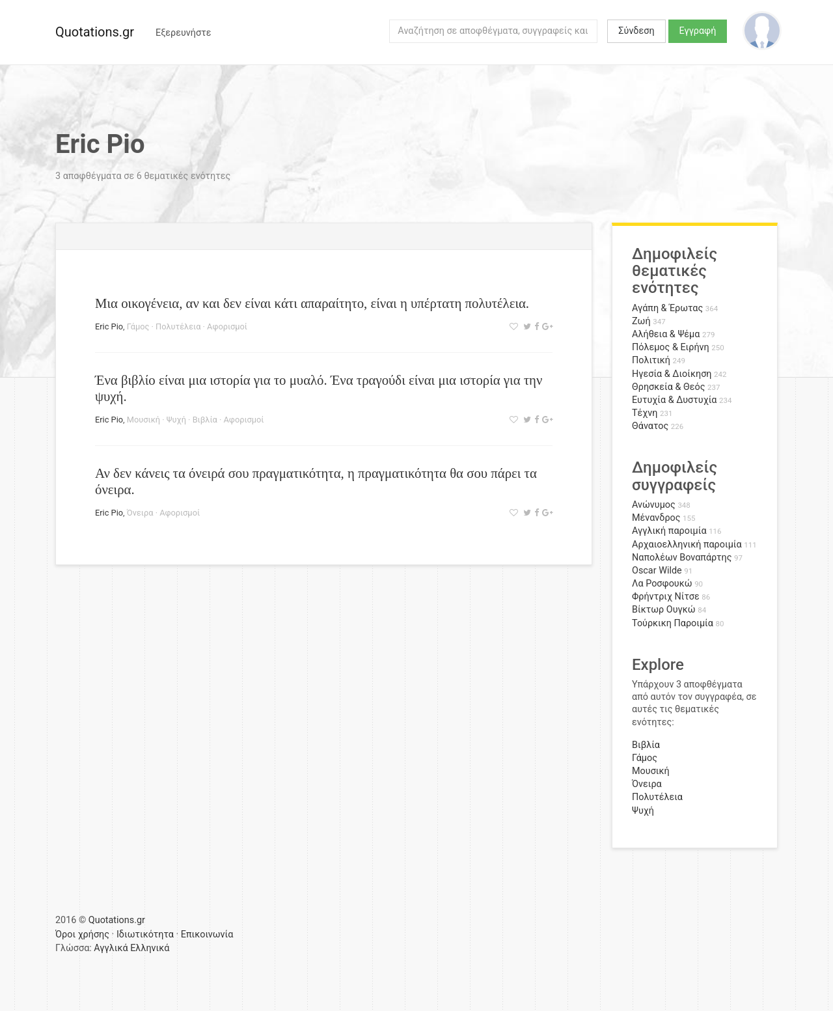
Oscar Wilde (657, 570)
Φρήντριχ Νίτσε (666, 596)
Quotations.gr (94, 32)
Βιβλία (205, 419)
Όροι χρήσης (82, 934)
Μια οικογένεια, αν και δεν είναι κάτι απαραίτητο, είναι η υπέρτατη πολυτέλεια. (312, 303)
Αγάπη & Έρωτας (667, 308)
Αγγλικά (111, 948)
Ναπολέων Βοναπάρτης (681, 557)
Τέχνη (644, 413)
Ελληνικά (149, 948)
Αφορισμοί (227, 326)
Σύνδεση (636, 30)
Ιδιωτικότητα (145, 934)
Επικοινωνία (207, 934)
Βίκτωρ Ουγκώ (664, 609)
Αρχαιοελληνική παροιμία (687, 544)
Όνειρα (140, 513)
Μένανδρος (656, 517)
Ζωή (641, 321)
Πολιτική (651, 360)
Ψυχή (176, 419)
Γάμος (138, 326)
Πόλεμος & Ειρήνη (670, 347)
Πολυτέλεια (178, 326)
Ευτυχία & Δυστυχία (674, 400)
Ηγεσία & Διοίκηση (671, 374)
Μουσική (143, 419)
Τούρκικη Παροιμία (672, 623)
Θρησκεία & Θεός (668, 387)
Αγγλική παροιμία (669, 530)
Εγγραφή (698, 30)
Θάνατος (650, 426)
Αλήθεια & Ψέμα (666, 334)
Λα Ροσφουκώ (662, 583)
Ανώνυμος (654, 504)
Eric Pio (109, 326)
